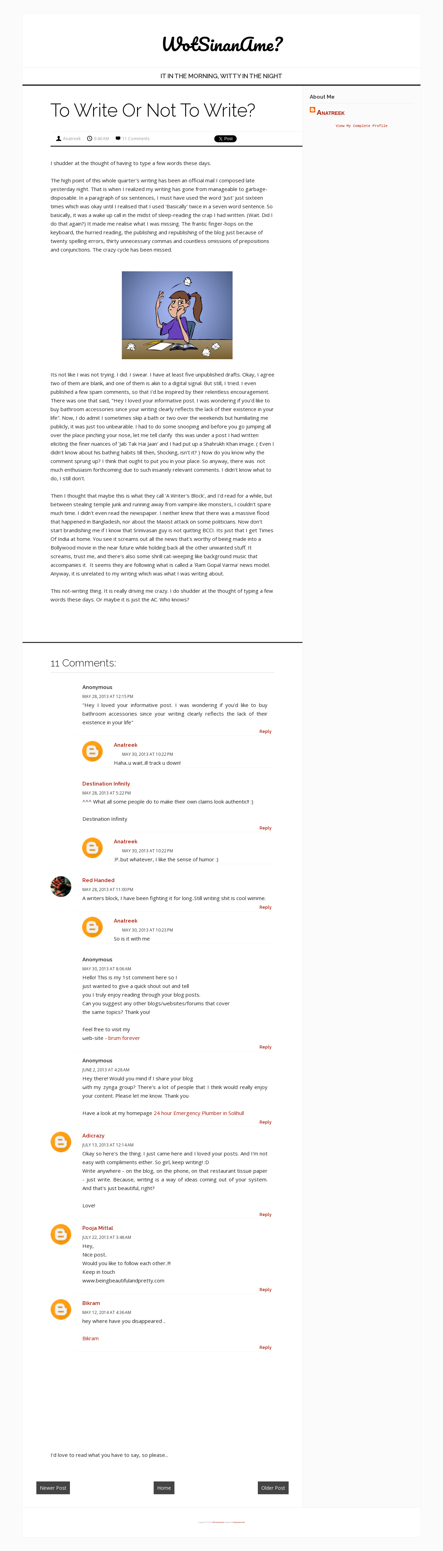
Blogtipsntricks (239, 1522)
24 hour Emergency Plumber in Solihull (199, 1112)
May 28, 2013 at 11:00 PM (107, 889)
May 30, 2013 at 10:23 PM (147, 930)
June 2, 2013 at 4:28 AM (105, 1070)
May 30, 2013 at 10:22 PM (147, 754)
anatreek (125, 745)
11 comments (136, 139)
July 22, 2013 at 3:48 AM (106, 1237)
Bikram (91, 1303)
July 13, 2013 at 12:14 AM (108, 1145)
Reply (266, 731)
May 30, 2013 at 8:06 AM (106, 969)
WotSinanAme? (221, 44)
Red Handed (98, 880)
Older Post (273, 1488)
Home (164, 1488)
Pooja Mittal (97, 1228)
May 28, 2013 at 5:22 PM (106, 793)
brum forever (124, 1037)
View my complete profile (362, 126)
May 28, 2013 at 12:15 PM (107, 696)
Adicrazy (93, 1136)
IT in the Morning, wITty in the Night (221, 76)
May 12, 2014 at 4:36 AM (106, 1312)
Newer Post (53, 1488)
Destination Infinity (106, 784)
